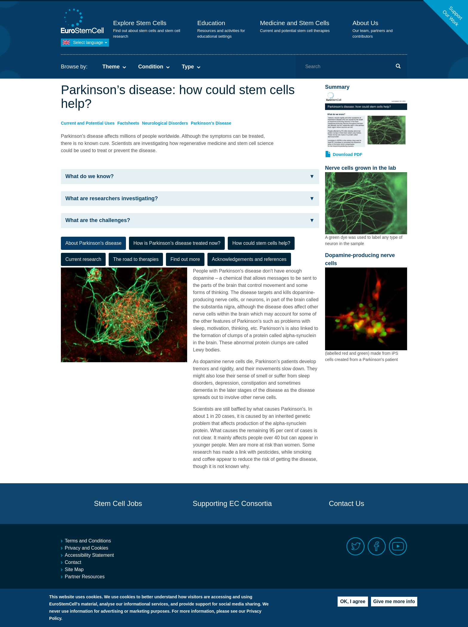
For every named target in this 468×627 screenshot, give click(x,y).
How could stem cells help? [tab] (261, 243)
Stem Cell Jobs (118, 503)
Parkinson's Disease (211, 123)
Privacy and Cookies (86, 547)
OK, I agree (352, 601)
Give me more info (394, 601)
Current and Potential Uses (88, 123)
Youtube (398, 546)
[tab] (190, 176)
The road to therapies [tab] (135, 259)
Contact (73, 562)
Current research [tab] (83, 259)
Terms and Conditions (88, 540)
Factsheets (128, 123)
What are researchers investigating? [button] (190, 198)
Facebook (377, 546)
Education (211, 22)
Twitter (356, 546)
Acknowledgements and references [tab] (249, 259)
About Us (365, 22)
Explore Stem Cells (140, 22)
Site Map (74, 569)
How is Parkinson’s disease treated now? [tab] (176, 243)
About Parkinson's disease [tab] (93, 243)
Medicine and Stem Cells (294, 22)
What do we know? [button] (190, 176)
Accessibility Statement (89, 555)
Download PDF (347, 154)
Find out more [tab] (185, 259)
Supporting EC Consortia (232, 503)
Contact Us (346, 503)
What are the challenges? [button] (190, 220)
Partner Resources (84, 576)
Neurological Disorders (165, 123)
